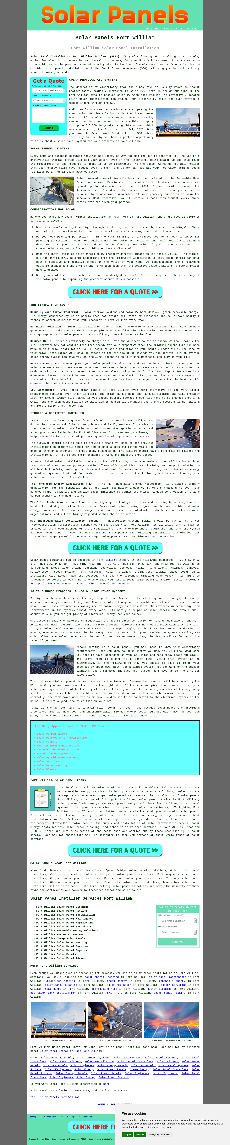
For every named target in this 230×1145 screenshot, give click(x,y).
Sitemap (32, 1117)
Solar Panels (89, 1117)
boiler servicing (173, 985)
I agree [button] (127, 1134)
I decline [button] (140, 1134)
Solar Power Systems (93, 1057)
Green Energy (139, 1069)
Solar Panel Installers (135, 1061)
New (67, 1117)
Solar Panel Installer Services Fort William (81, 898)
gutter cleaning (159, 988)
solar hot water (119, 985)
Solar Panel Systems (161, 1057)
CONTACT (178, 29)
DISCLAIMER (192, 29)
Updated (76, 1117)
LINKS (157, 29)
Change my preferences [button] (160, 1134)
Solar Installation (99, 1061)
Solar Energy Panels (57, 1057)
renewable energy (172, 981)
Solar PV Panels (55, 1065)
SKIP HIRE (114, 992)
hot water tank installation (53, 992)
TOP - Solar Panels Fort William (55, 1097)
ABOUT (167, 29)
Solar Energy (84, 1069)
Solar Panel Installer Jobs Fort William (71, 1051)
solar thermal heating (102, 977)
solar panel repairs (169, 992)
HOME (147, 29)
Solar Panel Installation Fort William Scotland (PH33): (75, 56)
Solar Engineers (82, 1065)
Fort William (107, 560)
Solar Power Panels (111, 1069)
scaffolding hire (104, 988)
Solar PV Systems (127, 1057)
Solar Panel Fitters (65, 1061)
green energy (117, 981)
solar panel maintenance (167, 977)
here (106, 1084)
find (42, 870)
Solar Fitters (167, 1061)
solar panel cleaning (61, 985)
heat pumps (53, 988)
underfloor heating (60, 981)
